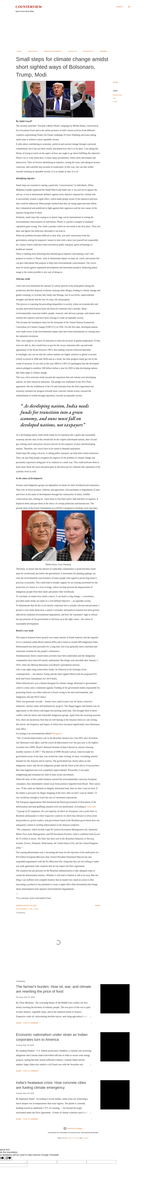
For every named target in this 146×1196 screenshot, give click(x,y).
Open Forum (31, 51)
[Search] (119, 6)
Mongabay (57, 733)
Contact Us (71, 51)
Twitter (69, 1138)
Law (114, 98)
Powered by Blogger (73, 1128)
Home (18, 51)
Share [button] (115, 82)
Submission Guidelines (51, 51)
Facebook (76, 1138)
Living (115, 101)
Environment (117, 95)
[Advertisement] (73, 31)
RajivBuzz (102, 51)
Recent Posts (87, 51)
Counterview (29, 7)
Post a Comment (30, 1023)
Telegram (85, 1138)
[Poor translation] (8, 1158)
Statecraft (91, 806)
